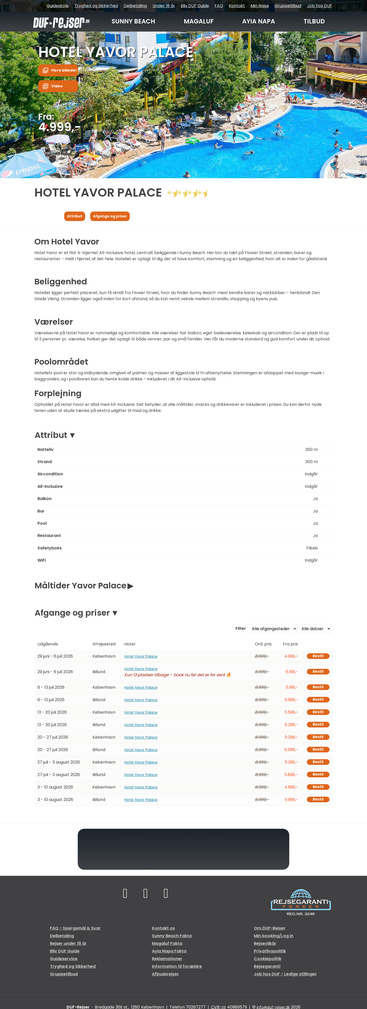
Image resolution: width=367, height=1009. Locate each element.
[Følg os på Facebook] (124, 898)
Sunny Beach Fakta (172, 941)
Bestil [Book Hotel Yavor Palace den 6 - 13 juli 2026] (316, 689)
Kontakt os (163, 933)
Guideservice (63, 963)
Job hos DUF (319, 6)
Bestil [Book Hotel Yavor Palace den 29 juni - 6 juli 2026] (316, 658)
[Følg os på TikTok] (145, 898)
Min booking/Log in (273, 941)
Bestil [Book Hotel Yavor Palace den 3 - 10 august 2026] (316, 792)
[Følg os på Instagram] (167, 898)
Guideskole (58, 6)
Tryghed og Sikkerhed (96, 6)
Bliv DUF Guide (195, 6)
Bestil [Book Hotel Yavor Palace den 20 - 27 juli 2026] (316, 740)
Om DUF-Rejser (269, 933)
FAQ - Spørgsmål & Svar (75, 933)
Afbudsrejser (165, 979)
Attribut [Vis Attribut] (76, 217)
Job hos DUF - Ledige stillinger (285, 979)
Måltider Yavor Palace (80, 587)
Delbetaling (135, 6)
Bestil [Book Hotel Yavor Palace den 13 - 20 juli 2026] (316, 715)
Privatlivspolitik (270, 956)
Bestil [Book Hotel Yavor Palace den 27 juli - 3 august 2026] (316, 766)
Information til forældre (177, 971)
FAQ (219, 6)
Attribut (51, 436)
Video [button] (58, 88)
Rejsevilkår (265, 948)
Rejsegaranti (267, 971)
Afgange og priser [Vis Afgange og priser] (116, 217)
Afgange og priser (72, 614)
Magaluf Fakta (167, 948)
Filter (240, 630)
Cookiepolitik (267, 963)
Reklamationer (167, 963)
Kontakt (237, 6)
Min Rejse (260, 6)
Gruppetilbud (287, 6)
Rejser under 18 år (68, 948)
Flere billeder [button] (66, 71)
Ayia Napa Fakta (169, 956)
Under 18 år (164, 6)
